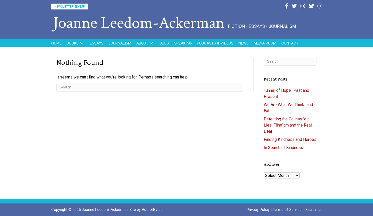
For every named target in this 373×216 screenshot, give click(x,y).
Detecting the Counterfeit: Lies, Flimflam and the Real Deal (288, 125)
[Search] (149, 87)
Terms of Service (287, 209)
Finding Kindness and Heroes (290, 139)
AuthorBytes (152, 209)
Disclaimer (313, 209)
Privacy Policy (258, 209)
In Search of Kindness (283, 147)
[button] (69, 6)
